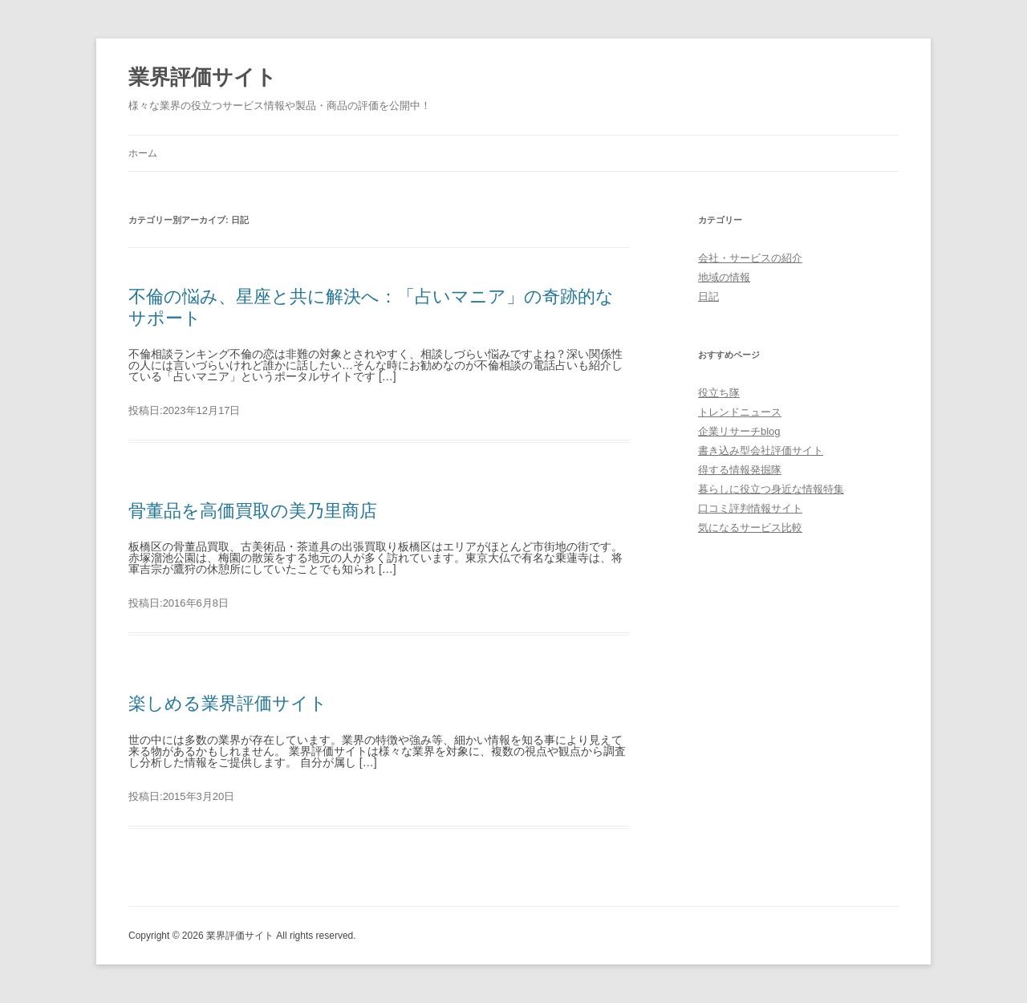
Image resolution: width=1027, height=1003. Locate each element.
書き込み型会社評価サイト (760, 451)
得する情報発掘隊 (739, 470)
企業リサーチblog (739, 431)
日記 (708, 296)
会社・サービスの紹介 (750, 258)
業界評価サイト (202, 77)
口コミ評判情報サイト (750, 508)
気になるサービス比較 (750, 528)
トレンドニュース (739, 412)
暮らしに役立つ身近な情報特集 (771, 489)
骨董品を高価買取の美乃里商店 (252, 511)
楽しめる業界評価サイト (227, 703)
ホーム (142, 153)
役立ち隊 (719, 393)
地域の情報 (724, 277)
